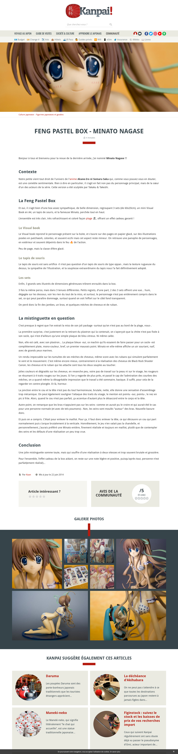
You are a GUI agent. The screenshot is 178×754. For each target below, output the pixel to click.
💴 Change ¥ (33, 39)
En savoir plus (115, 752)
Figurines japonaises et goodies (50, 114)
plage (89, 218)
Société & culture (65, 33)
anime (73, 179)
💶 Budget (19, 39)
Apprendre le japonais (90, 33)
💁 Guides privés (83, 39)
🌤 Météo (134, 39)
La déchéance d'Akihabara (135, 678)
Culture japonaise (26, 114)
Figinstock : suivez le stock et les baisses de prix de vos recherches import (142, 719)
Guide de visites (44, 33)
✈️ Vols (45, 39)
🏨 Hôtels (56, 39)
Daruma (52, 676)
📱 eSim (107, 39)
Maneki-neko (56, 713)
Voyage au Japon (22, 33)
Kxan (28, 474)
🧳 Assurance (120, 39)
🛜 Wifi (97, 39)
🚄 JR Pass (68, 39)
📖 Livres (146, 39)
